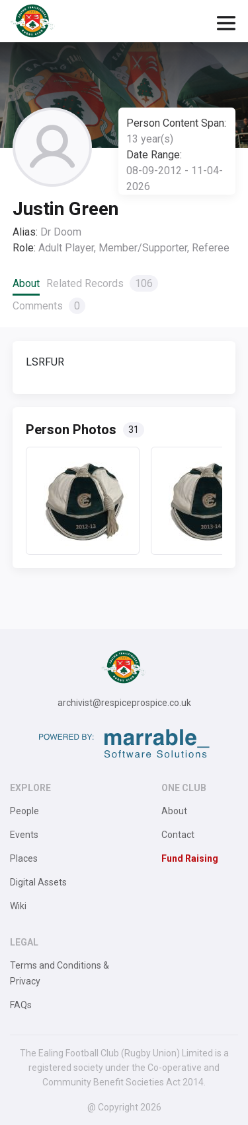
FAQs (21, 1005)
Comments (49, 306)
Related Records (102, 283)
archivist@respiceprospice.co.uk (124, 702)
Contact (177, 834)
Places (24, 858)
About (26, 283)
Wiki (18, 906)
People (24, 811)
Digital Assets (38, 882)
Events (24, 834)
